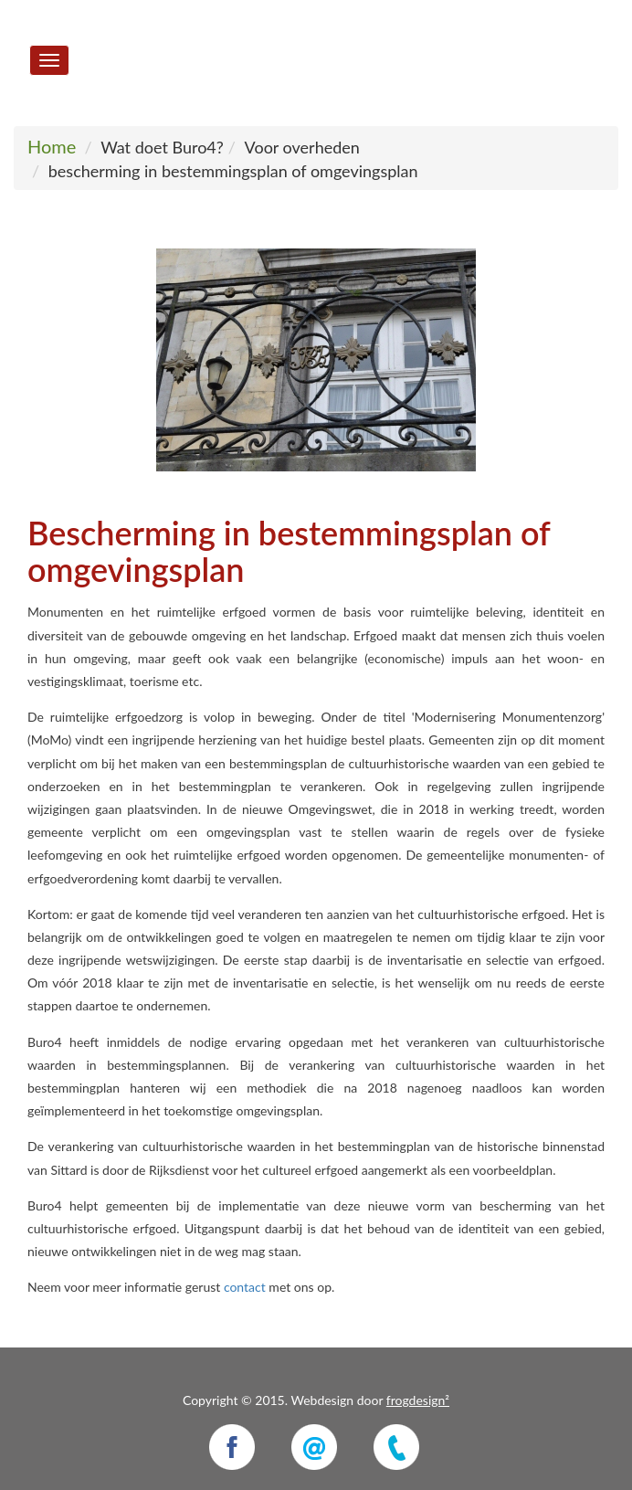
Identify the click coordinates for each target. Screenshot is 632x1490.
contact (245, 1287)
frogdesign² (417, 1400)
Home (51, 146)
